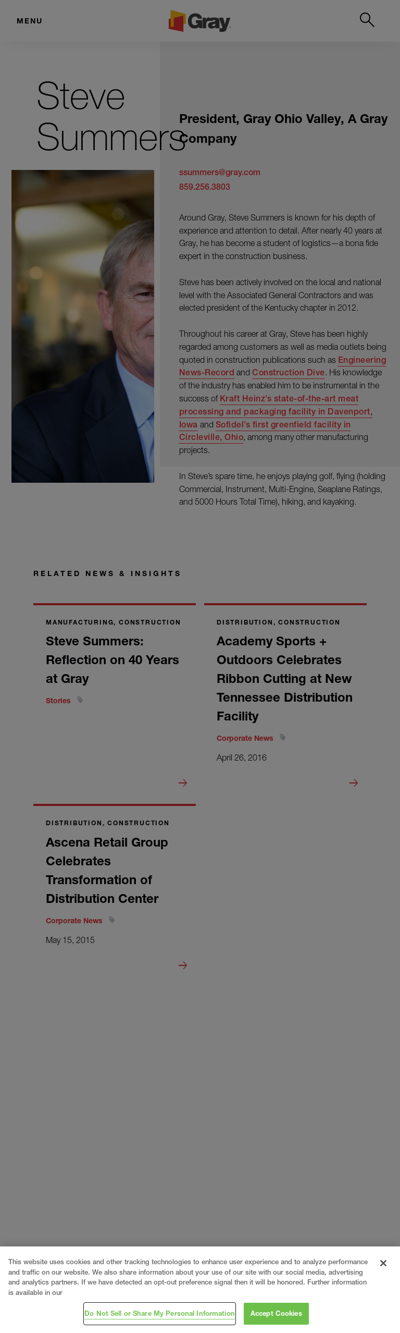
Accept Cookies (276, 1313)
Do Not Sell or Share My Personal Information (159, 1313)
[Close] (383, 1263)
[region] (200, 1289)
